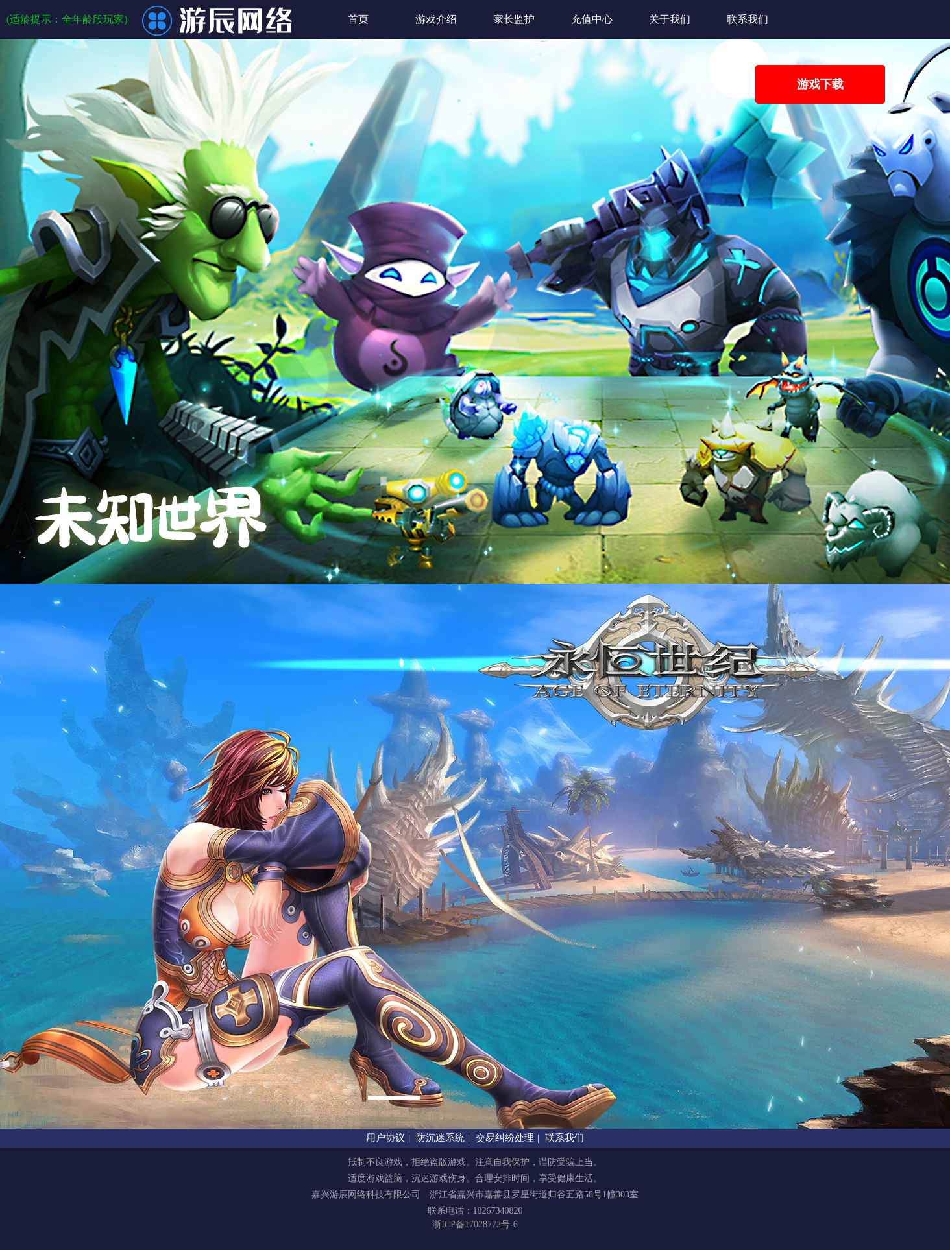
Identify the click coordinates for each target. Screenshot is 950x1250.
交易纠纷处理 (505, 1138)
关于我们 (669, 19)
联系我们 (747, 19)
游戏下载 (820, 84)
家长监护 (514, 19)
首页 (358, 19)
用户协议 (385, 1138)
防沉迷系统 (440, 1138)
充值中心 (592, 19)
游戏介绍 (436, 19)
